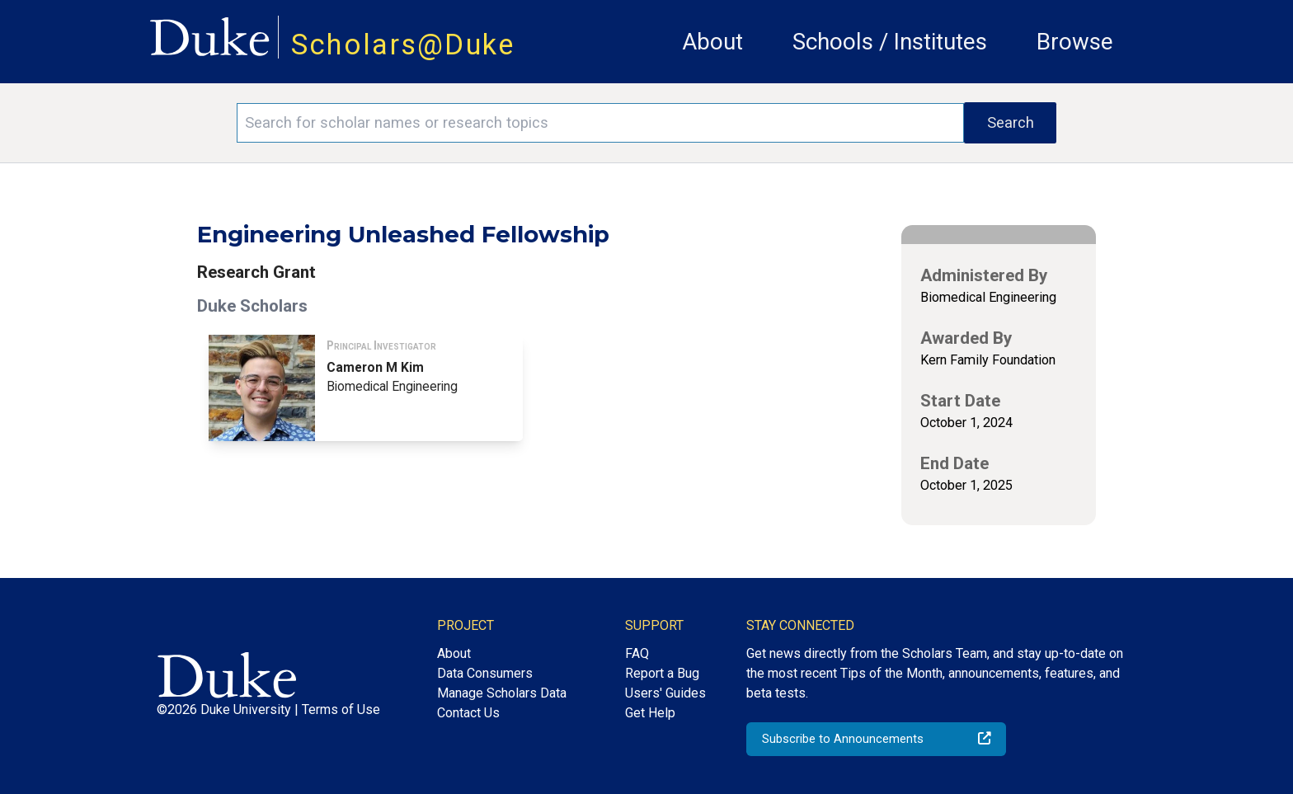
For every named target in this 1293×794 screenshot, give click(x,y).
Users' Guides (665, 693)
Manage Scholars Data (502, 693)
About (712, 41)
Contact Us (468, 713)
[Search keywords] (600, 123)
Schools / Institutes (889, 41)
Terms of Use (341, 709)
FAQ (637, 653)
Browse (1075, 41)
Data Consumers (485, 673)
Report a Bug (662, 673)
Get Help (650, 713)
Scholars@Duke (403, 44)
